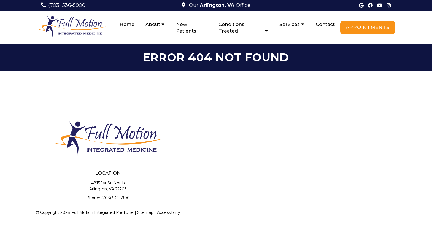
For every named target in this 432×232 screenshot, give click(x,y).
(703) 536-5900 (66, 5)
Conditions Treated (231, 27)
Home (127, 24)
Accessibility (168, 212)
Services (289, 24)
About (152, 24)
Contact (325, 24)
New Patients (186, 27)
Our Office (219, 5)
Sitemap (145, 212)
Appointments (368, 27)
